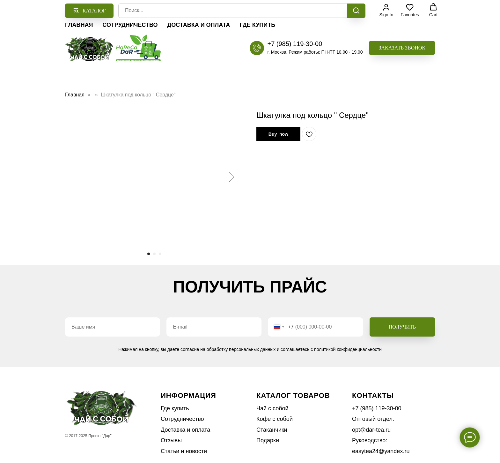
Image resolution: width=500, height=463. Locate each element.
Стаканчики (271, 430)
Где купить (257, 25)
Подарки (267, 440)
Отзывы (171, 440)
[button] (402, 48)
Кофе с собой (274, 419)
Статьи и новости (184, 451)
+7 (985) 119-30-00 (294, 43)
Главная (79, 25)
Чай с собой (272, 408)
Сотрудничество (130, 25)
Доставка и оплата (198, 25)
